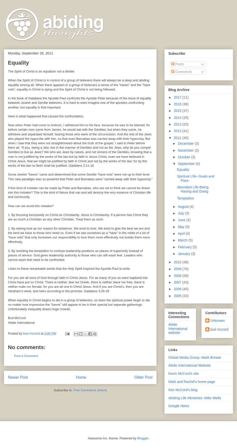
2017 (178, 97)
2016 (178, 104)
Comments (181, 72)
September (187, 164)
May (181, 227)
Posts (177, 64)
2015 (178, 111)
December (186, 143)
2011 (178, 138)
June (182, 220)
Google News (178, 406)
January (184, 254)
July (181, 213)
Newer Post (18, 377)
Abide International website (177, 329)
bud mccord (219, 329)
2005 (178, 296)
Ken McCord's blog (183, 390)
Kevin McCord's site (183, 374)
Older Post (143, 377)
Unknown (217, 321)
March (183, 240)
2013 (178, 124)
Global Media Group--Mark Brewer (194, 357)
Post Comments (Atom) (90, 390)
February (185, 247)
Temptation (185, 198)
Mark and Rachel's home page (191, 382)
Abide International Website (189, 365)
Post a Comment (26, 356)
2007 (178, 282)
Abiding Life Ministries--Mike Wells (194, 398)
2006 (178, 289)
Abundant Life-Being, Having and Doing (193, 189)
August (183, 207)
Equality (183, 170)
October (184, 157)
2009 (178, 269)
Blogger (142, 438)
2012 (178, 131)
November (186, 150)
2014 (178, 118)
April (182, 233)
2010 (178, 262)
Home (81, 377)
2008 (178, 276)
